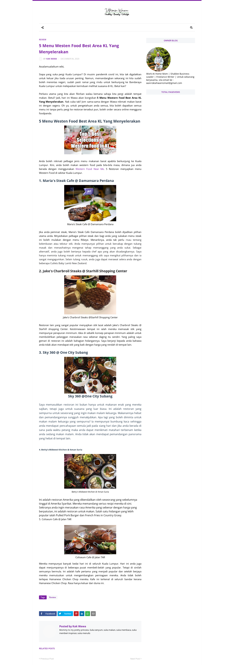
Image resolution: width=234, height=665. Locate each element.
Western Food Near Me (90, 169)
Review (42, 39)
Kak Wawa (51, 58)
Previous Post (47, 658)
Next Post (135, 658)
